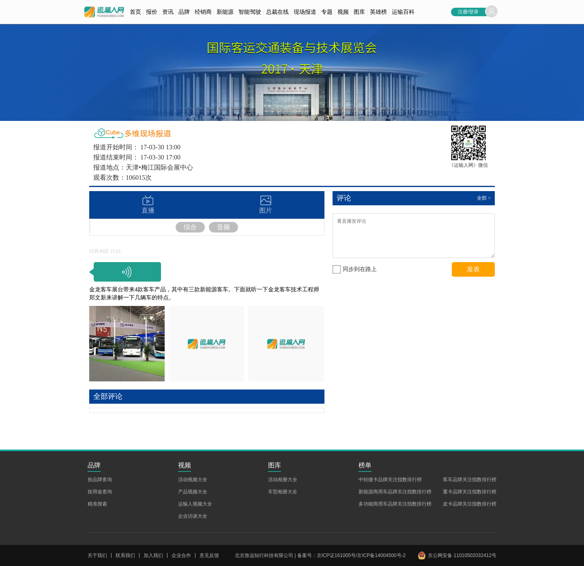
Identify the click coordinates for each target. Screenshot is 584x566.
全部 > (484, 198)
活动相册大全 (282, 479)
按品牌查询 (100, 479)
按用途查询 (100, 492)
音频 (223, 227)
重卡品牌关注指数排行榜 (469, 492)
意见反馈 (209, 555)
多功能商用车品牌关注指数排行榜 (395, 504)
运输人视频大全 (195, 504)
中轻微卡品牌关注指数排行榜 (390, 479)
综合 (190, 227)
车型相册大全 (282, 492)
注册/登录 (468, 12)
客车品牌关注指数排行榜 (469, 479)
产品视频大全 (192, 492)
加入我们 (153, 555)
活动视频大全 (192, 479)
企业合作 (181, 555)
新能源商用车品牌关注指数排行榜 (395, 492)
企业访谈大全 (192, 516)
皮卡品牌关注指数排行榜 (469, 504)
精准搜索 (97, 504)
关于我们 (97, 555)
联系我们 (125, 555)
